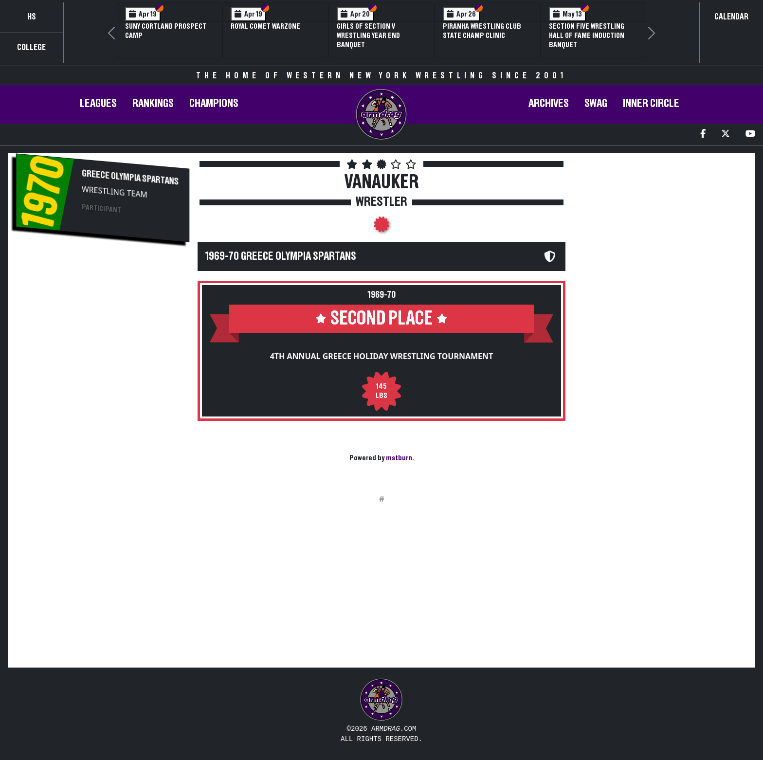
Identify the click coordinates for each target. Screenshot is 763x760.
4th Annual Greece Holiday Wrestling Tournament (381, 356)
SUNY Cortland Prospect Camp (165, 30)
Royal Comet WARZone (265, 26)
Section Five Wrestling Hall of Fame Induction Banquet (586, 35)
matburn (399, 458)
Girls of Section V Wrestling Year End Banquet (368, 35)
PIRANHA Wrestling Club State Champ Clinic (482, 30)
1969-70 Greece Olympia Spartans (280, 256)
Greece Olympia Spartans (130, 177)
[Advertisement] (103, 334)
